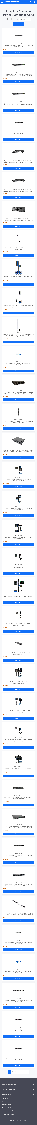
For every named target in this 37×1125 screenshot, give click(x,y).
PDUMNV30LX (18, 593)
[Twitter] (6, 1101)
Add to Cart (18, 52)
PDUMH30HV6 (18, 390)
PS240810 (18, 940)
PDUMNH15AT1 (18, 72)
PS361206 (18, 998)
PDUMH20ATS (18, 101)
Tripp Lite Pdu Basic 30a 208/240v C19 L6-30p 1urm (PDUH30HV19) (18, 856)
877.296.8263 (6, 1107)
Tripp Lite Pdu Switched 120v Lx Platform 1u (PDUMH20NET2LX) (18, 653)
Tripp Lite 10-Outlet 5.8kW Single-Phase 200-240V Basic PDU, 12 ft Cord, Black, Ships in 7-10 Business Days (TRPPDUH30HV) (18, 885)
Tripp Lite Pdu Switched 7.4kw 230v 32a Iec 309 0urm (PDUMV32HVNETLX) (18, 422)
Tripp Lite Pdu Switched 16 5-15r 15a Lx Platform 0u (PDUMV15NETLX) (18, 508)
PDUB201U (18, 159)
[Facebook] (3, 1101)
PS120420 (18, 1027)
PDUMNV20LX (18, 737)
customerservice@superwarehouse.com (12, 1110)
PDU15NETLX (19, 448)
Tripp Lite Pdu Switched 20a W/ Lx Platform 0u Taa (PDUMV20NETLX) (18, 566)
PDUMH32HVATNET (18, 795)
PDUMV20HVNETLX (18, 622)
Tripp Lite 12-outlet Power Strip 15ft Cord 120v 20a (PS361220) (18, 971)
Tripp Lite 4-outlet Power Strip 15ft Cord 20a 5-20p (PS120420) (18, 1029)
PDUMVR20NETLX (18, 477)
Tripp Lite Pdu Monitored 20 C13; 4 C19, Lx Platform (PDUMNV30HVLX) (18, 711)
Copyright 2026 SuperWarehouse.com (18, 1120)
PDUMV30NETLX (18, 535)
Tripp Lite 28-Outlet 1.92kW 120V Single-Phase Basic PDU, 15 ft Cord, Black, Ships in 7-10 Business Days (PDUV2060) (18, 335)
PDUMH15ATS (18, 130)
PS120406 (18, 1056)
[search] (30, 2)
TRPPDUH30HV (18, 882)
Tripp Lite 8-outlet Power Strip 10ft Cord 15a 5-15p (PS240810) (18, 943)
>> (27, 1072)
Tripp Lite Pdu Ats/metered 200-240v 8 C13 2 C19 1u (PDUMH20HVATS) (18, 45)
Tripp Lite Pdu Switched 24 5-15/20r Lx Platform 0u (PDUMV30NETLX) (18, 537)
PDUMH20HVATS (18, 43)
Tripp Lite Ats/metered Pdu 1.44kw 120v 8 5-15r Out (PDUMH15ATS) (18, 132)
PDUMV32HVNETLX (18, 419)
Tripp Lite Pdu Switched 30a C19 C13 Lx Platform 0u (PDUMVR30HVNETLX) (18, 769)
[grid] (8, 19)
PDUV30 (18, 303)
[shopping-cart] (34, 2)
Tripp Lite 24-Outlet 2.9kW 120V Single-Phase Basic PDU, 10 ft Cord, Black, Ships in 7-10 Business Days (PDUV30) (18, 306)
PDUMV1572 (18, 274)
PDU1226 (18, 361)
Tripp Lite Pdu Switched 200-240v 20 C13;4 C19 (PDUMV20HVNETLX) (18, 624)
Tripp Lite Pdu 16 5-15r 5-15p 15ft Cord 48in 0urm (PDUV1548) (18, 248)
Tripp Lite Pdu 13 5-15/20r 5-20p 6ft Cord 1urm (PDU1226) (18, 364)
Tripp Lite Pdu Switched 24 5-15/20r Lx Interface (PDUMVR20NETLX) (18, 480)
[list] (11, 19)
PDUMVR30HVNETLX (18, 766)
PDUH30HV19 (18, 853)
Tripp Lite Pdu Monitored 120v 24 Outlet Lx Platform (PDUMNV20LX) (18, 740)
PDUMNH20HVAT (18, 824)
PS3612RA (18, 911)
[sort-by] (25, 19)
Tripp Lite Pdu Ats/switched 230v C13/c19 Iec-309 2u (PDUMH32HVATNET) (18, 798)
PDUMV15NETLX (18, 506)
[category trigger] (2, 2)
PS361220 (18, 969)
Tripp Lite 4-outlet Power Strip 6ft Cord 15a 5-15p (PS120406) (18, 1058)
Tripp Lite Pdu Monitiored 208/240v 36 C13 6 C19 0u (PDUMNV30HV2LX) (18, 682)
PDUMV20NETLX (18, 564)
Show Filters (18, 24)
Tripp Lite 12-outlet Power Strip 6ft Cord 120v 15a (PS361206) (18, 1000)
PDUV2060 (18, 332)
